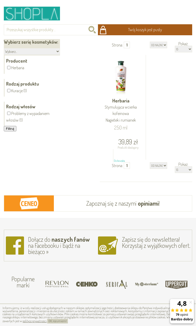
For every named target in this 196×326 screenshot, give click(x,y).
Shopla (35, 13)
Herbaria (121, 110)
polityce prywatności (34, 321)
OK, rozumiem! (57, 321)
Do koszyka (119, 160)
